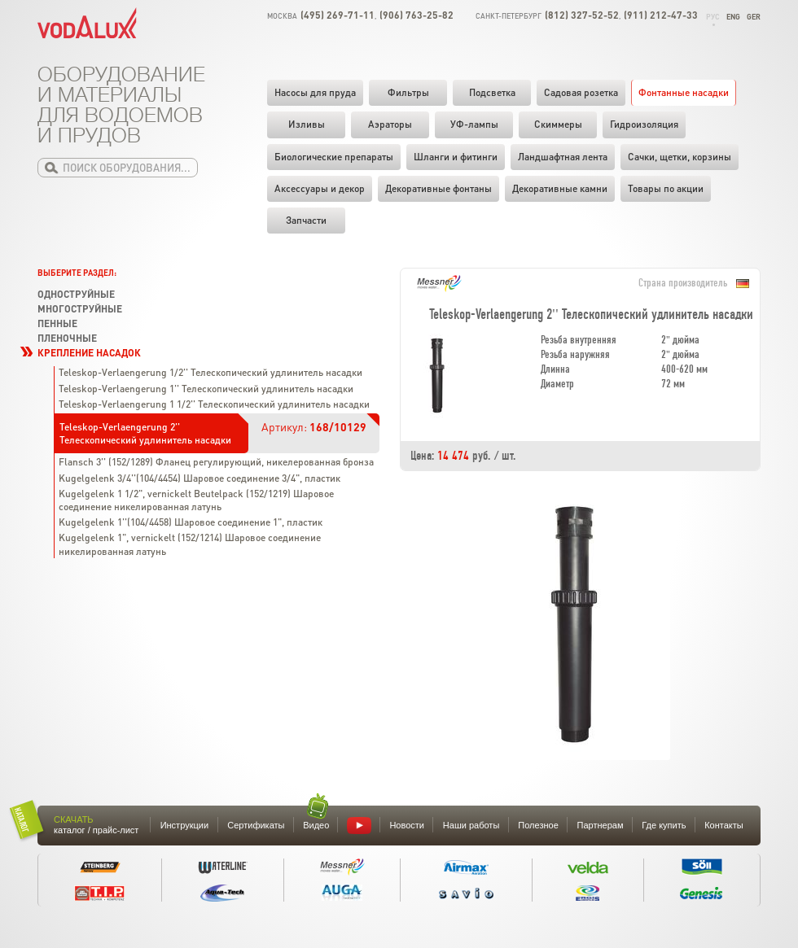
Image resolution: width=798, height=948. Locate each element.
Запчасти (306, 220)
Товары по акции (666, 188)
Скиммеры (558, 124)
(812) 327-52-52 (582, 15)
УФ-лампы (474, 124)
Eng (733, 16)
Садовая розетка (581, 92)
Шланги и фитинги (456, 157)
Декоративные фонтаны (438, 188)
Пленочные (67, 338)
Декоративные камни (559, 188)
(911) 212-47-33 (661, 15)
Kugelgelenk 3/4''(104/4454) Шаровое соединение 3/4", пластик (199, 478)
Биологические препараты (333, 157)
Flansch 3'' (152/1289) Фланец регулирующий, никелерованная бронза (216, 462)
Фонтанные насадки (683, 92)
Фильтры (408, 92)
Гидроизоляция (644, 124)
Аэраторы (390, 124)
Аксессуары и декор (319, 188)
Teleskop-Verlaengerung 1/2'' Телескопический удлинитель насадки (210, 372)
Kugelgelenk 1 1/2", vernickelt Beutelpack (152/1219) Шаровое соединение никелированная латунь (196, 500)
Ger (754, 16)
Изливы (306, 124)
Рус (713, 16)
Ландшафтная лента (562, 157)
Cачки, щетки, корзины (679, 157)
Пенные (57, 323)
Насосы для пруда (315, 92)
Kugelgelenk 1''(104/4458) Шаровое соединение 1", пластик (190, 522)
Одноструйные (76, 294)
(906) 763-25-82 (416, 15)
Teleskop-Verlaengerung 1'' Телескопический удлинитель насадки (206, 388)
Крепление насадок (89, 353)
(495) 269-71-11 (337, 15)
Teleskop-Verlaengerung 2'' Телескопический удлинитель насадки (145, 433)
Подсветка (492, 92)
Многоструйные (79, 309)
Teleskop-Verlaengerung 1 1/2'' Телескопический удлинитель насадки (214, 404)
